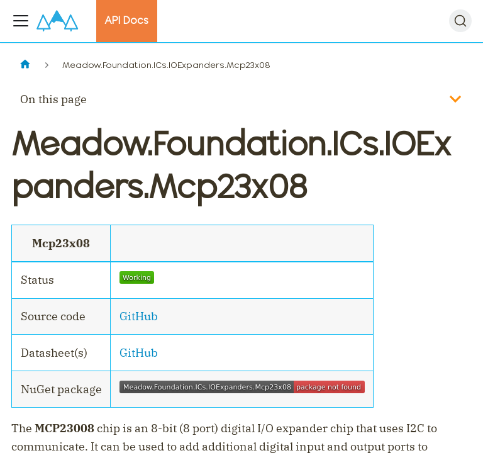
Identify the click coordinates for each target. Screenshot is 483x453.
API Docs (126, 20)
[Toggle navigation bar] (20, 20)
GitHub (138, 316)
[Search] (460, 20)
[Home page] (24, 65)
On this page (53, 99)
